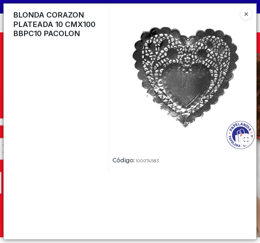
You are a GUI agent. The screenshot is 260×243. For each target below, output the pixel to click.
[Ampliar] (246, 139)
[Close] (246, 14)
